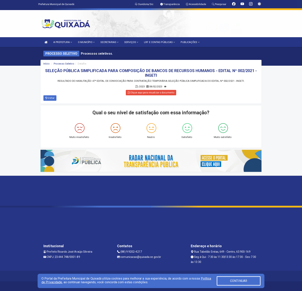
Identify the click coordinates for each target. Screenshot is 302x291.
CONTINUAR (238, 281)
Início (46, 63)
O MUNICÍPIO (86, 42)
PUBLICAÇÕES (190, 42)
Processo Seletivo (64, 63)
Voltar (49, 98)
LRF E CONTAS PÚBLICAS (159, 42)
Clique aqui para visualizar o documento (151, 92)
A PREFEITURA (62, 42)
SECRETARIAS (109, 42)
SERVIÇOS (131, 42)
